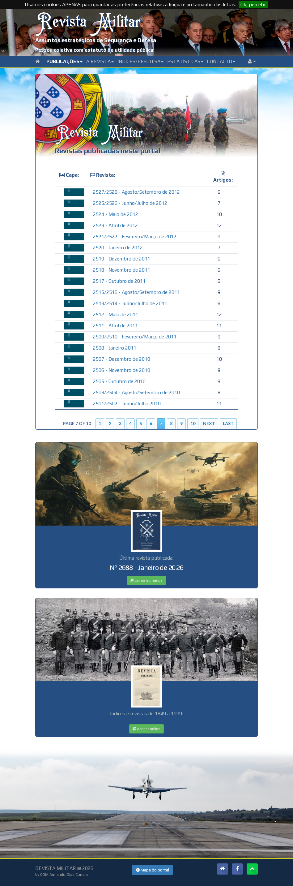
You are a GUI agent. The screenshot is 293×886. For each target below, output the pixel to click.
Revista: (105, 175)
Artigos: (223, 180)
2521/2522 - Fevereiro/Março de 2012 (134, 236)
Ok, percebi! (253, 4)
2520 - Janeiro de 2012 (118, 248)
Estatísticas (185, 61)
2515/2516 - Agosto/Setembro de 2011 (136, 292)
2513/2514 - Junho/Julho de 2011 (130, 303)
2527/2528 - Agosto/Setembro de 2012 (136, 192)
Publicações (64, 61)
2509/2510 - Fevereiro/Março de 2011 (134, 337)
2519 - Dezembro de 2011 (121, 259)
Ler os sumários (146, 580)
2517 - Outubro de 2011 (119, 281)
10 (192, 423)
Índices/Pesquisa (140, 61)
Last (228, 423)
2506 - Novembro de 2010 (121, 370)
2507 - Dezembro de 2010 (121, 359)
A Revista (100, 61)
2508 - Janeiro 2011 (114, 348)
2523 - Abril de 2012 (115, 225)
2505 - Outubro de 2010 (119, 381)
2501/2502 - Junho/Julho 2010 (127, 403)
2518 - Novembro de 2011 (121, 270)
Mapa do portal (152, 869)
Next (209, 423)
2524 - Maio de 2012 (115, 214)
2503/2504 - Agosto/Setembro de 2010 (136, 392)
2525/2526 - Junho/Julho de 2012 (130, 203)
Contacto (221, 61)
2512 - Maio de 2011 (115, 314)
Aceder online (146, 729)
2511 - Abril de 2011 (115, 326)
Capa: (72, 175)
